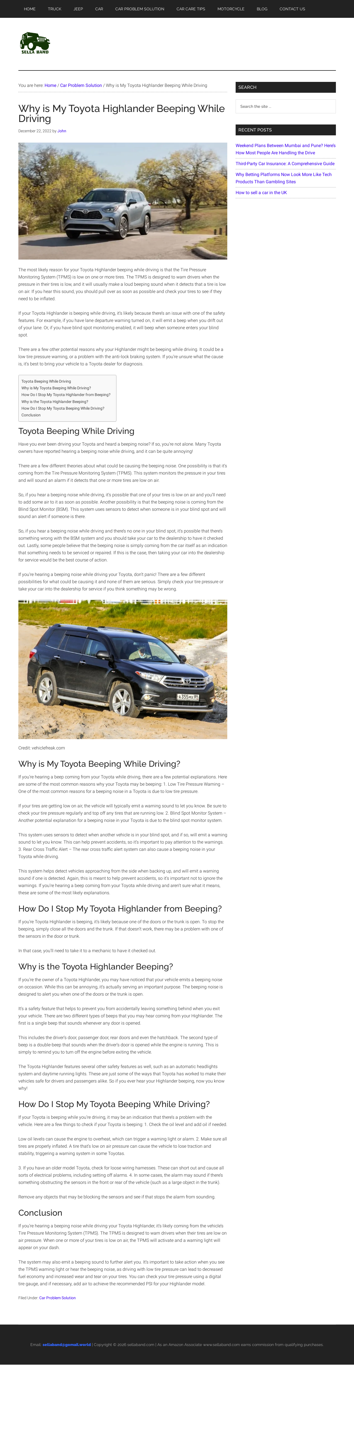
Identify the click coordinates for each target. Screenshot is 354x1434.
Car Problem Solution (57, 1298)
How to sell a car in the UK (261, 192)
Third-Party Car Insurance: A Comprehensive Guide (285, 163)
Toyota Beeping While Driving (46, 381)
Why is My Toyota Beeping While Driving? (56, 388)
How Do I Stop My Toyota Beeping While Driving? (62, 408)
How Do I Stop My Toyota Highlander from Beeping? (66, 394)
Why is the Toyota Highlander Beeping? (54, 401)
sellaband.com (140, 1344)
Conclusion (31, 415)
